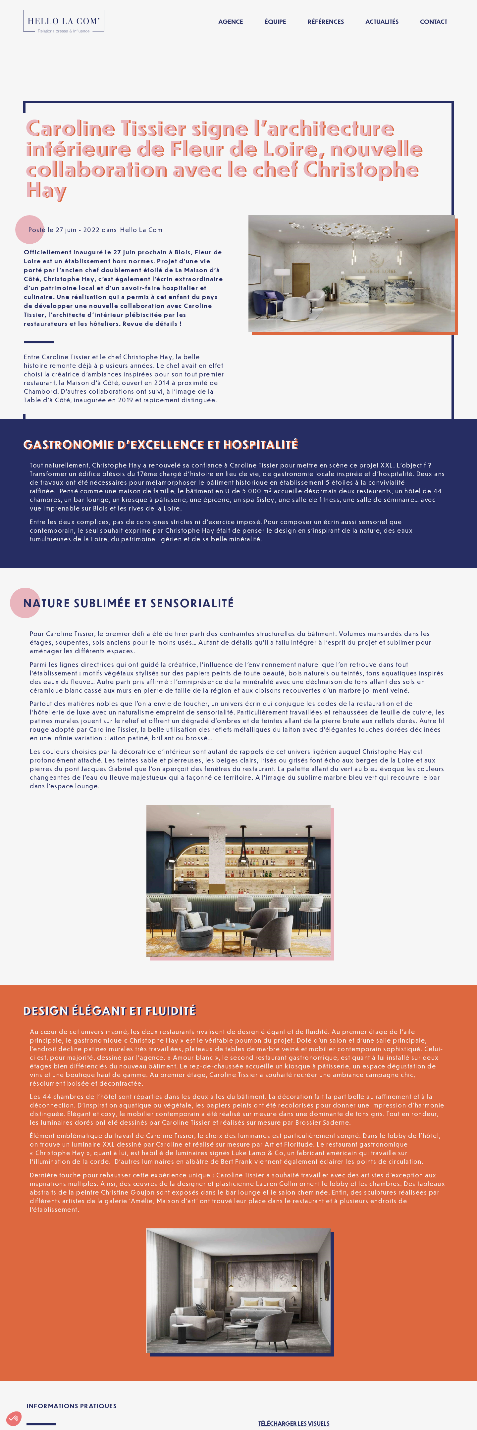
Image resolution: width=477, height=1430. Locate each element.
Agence (230, 21)
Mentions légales (119, 1419)
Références (326, 21)
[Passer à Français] (375, 1419)
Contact (433, 21)
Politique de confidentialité (201, 1419)
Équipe (275, 21)
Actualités (381, 21)
